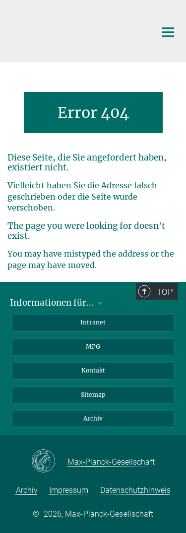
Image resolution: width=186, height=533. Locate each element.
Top (165, 292)
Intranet (93, 322)
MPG (93, 346)
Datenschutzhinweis (135, 490)
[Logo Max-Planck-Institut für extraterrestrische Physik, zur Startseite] (74, 30)
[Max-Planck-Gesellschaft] (49, 462)
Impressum (68, 490)
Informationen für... (57, 303)
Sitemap (93, 394)
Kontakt (93, 370)
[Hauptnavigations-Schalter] (168, 32)
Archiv (93, 418)
